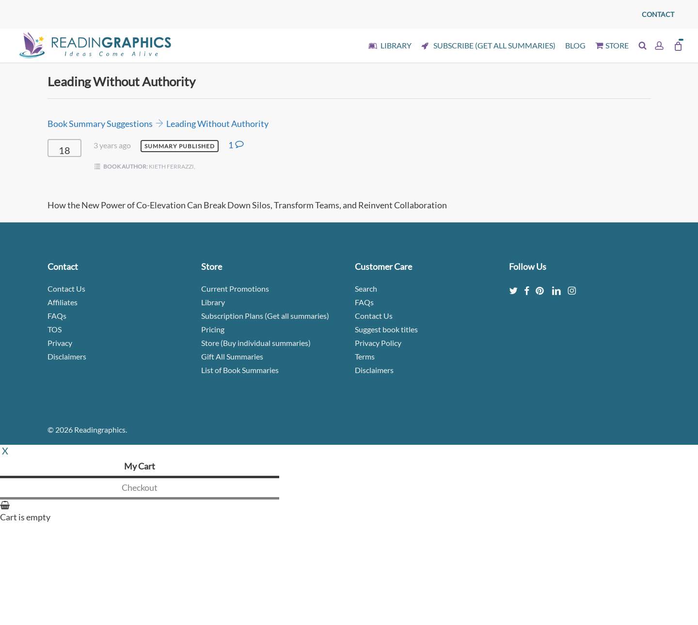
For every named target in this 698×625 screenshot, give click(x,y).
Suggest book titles (386, 329)
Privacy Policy (378, 342)
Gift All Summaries (232, 356)
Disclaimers (67, 356)
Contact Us (66, 288)
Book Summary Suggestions (100, 123)
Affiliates (63, 302)
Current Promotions (235, 288)
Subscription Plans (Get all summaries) (265, 315)
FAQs (57, 315)
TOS (55, 329)
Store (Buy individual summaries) (256, 342)
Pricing (212, 329)
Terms (365, 356)
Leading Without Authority (217, 123)
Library (213, 302)
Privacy (60, 342)
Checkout (140, 487)
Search (366, 288)
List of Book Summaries (240, 370)
